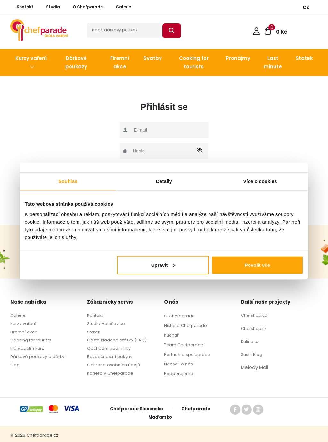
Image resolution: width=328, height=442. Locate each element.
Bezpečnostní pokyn (108, 357)
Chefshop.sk (254, 328)
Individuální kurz (27, 348)
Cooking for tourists (30, 340)
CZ (306, 7)
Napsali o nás (178, 364)
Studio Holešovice (106, 324)
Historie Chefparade (185, 326)
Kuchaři (172, 335)
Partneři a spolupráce (187, 354)
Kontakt (95, 315)
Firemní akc (22, 332)
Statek (93, 332)
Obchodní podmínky (109, 348)
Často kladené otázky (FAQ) (117, 340)
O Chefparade (179, 316)
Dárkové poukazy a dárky (37, 357)
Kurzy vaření (23, 324)
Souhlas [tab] (67, 181)
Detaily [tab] (164, 181)
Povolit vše (257, 264)
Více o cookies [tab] (260, 181)
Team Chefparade (183, 345)
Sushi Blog (251, 354)
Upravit (163, 264)
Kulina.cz (250, 342)
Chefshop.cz (254, 315)
